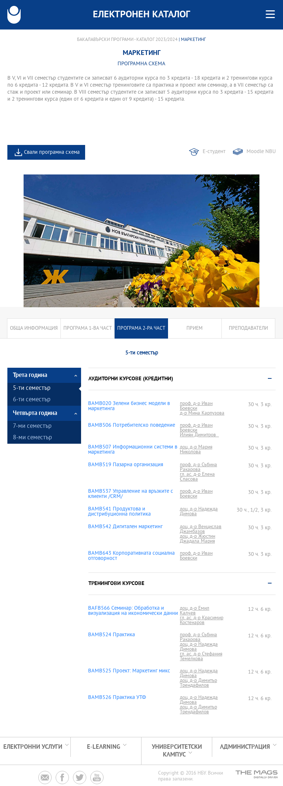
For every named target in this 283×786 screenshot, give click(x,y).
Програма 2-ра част (141, 328)
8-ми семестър (32, 438)
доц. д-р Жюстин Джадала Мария (197, 539)
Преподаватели (248, 328)
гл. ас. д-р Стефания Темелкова (201, 656)
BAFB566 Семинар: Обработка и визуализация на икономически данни (133, 611)
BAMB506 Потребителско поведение (131, 425)
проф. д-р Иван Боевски (196, 406)
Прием (194, 328)
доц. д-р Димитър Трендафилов (198, 683)
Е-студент (214, 151)
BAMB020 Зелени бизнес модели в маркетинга (129, 406)
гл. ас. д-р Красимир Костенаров (201, 620)
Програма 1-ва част (87, 328)
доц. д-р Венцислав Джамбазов (200, 529)
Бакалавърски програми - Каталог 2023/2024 (127, 40)
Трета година (30, 375)
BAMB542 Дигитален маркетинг (125, 527)
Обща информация (34, 328)
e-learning (103, 747)
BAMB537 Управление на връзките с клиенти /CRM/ (130, 494)
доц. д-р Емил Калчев (194, 611)
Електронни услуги (32, 747)
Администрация (245, 747)
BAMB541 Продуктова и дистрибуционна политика (119, 512)
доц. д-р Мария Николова (196, 449)
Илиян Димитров (199, 435)
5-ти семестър (31, 388)
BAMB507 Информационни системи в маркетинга (132, 450)
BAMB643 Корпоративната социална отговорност (131, 556)
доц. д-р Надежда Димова (199, 511)
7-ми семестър (32, 426)
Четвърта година (35, 413)
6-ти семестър (31, 400)
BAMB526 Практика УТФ (117, 697)
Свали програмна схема (52, 152)
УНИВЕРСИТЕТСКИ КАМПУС (177, 751)
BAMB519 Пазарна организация (125, 465)
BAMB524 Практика (111, 635)
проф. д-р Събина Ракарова (198, 467)
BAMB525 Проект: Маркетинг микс (129, 671)
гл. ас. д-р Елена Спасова (197, 477)
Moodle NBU (261, 151)
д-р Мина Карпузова (202, 413)
